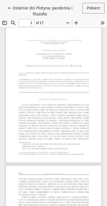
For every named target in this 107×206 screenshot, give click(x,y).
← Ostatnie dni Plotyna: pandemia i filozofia (40, 11)
